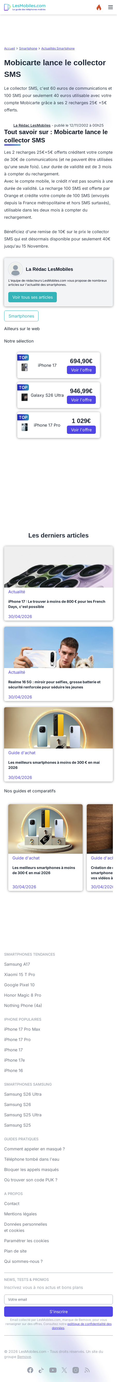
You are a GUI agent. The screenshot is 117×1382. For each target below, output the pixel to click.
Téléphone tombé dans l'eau (31, 1159)
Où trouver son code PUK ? (30, 1179)
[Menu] (110, 7)
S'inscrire (59, 1311)
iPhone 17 (13, 1049)
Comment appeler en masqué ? (34, 1148)
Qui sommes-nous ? (23, 1261)
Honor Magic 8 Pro (22, 995)
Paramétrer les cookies (26, 1240)
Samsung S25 (17, 1125)
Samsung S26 (17, 1104)
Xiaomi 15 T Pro (19, 974)
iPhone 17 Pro (17, 1039)
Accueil (9, 48)
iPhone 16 (13, 1070)
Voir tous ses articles (32, 297)
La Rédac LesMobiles (32, 125)
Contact (11, 1203)
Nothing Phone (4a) (23, 1005)
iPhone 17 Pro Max (22, 1029)
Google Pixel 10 (19, 984)
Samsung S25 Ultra (23, 1114)
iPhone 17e (14, 1060)
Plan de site (15, 1251)
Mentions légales (20, 1213)
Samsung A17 (17, 964)
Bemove (24, 1356)
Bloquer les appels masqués (31, 1169)
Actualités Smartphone (58, 48)
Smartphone (28, 48)
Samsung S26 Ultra (23, 1094)
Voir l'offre (81, 369)
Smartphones (21, 316)
